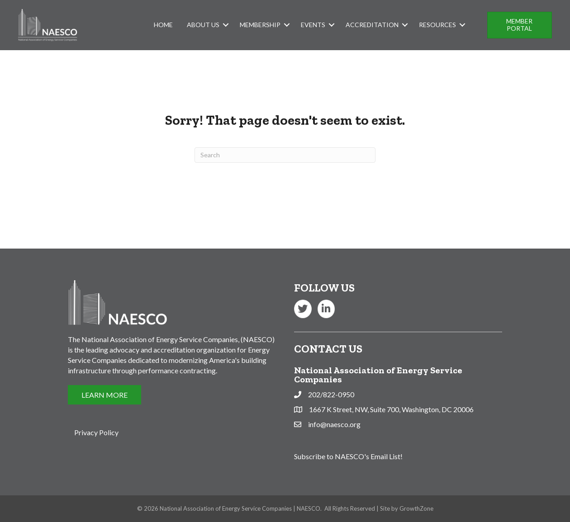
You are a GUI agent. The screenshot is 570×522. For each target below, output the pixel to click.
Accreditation (372, 24)
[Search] (285, 155)
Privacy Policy (96, 432)
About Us (203, 24)
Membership (260, 24)
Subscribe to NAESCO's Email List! (348, 456)
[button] (519, 25)
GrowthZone (416, 508)
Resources (437, 24)
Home (163, 24)
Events (313, 24)
